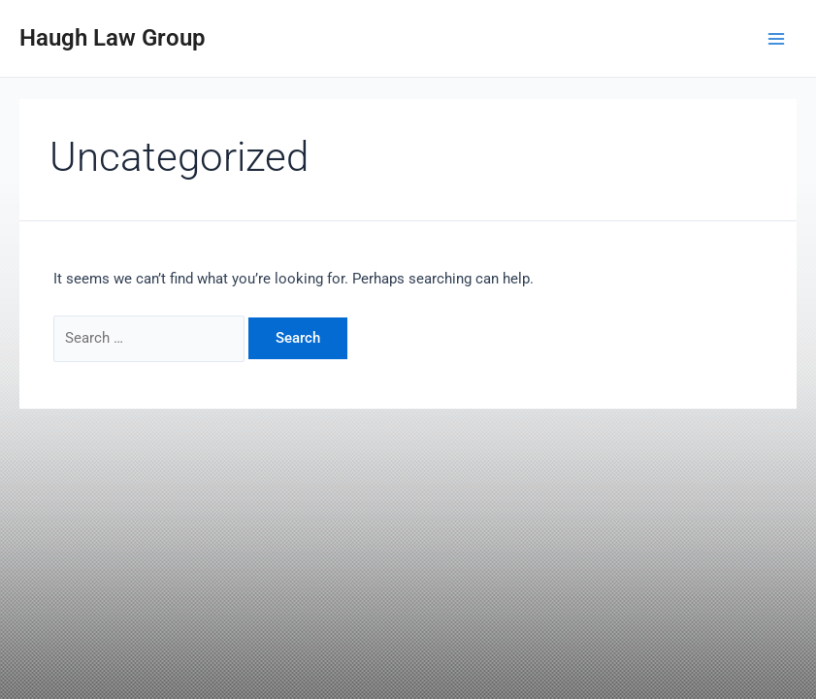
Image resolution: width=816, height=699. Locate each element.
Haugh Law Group (112, 37)
